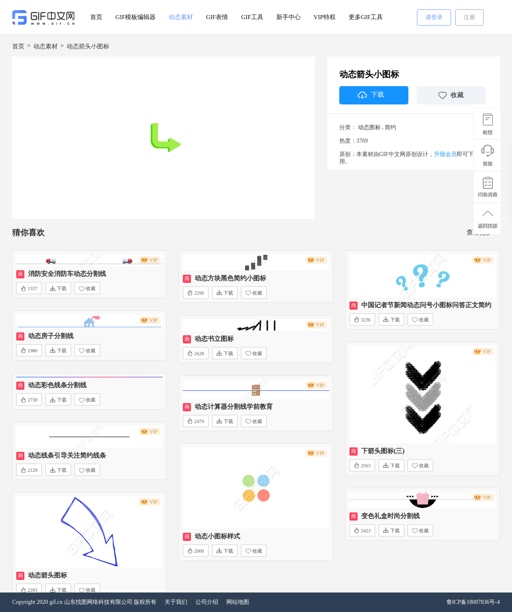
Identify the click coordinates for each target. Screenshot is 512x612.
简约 (390, 127)
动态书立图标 (214, 338)
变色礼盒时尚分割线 (390, 515)
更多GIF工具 (366, 17)
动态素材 (181, 17)
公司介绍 (206, 602)
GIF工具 (252, 17)
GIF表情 (217, 17)
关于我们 (176, 602)
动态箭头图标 (47, 575)
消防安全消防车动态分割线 (67, 273)
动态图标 (369, 127)
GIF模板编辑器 (135, 17)
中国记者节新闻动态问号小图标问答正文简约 (426, 305)
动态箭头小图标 (88, 46)
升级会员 (445, 154)
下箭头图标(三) (383, 450)
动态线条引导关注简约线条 (67, 455)
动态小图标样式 (217, 536)
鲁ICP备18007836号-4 (473, 602)
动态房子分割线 (51, 335)
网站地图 (237, 602)
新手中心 (288, 17)
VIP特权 (325, 17)
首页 (96, 17)
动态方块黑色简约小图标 (230, 278)
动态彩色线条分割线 (57, 385)
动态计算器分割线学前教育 (234, 406)
